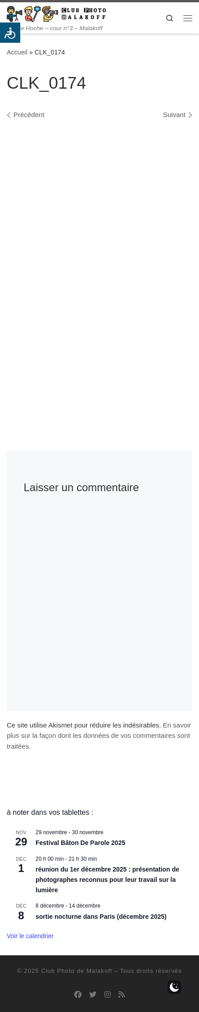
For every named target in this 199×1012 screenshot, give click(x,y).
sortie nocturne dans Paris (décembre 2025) (101, 916)
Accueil (17, 52)
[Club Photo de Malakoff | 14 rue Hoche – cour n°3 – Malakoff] (56, 13)
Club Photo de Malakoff (76, 970)
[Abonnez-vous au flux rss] (121, 994)
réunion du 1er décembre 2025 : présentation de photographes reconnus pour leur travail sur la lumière (107, 879)
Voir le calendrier (30, 936)
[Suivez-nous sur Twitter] (92, 994)
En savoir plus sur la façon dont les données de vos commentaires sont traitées (99, 735)
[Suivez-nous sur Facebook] (77, 994)
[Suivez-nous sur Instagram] (107, 994)
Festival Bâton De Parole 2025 (80, 842)
